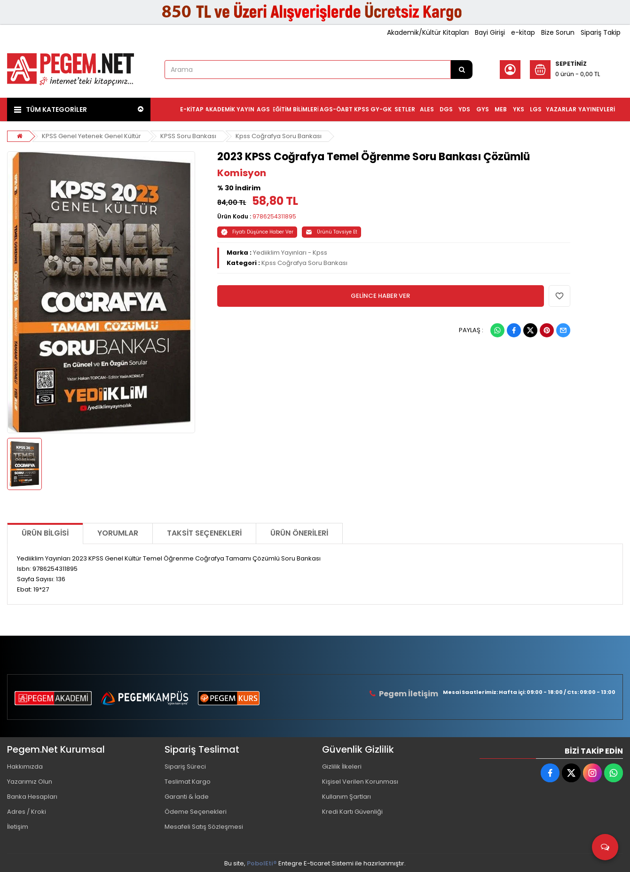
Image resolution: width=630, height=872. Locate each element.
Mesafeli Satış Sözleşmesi (204, 826)
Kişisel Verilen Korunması (360, 781)
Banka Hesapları (32, 796)
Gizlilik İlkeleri (342, 766)
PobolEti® (262, 863)
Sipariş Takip (601, 32)
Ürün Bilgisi (45, 533)
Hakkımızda (25, 766)
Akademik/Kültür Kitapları (428, 32)
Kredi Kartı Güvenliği (352, 811)
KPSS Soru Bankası (188, 136)
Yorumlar (117, 533)
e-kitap (523, 32)
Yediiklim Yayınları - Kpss (290, 252)
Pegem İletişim (408, 693)
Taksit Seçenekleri (204, 533)
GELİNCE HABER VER (380, 295)
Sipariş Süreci (185, 766)
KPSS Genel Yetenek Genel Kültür (91, 136)
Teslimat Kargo (188, 781)
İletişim (17, 826)
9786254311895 (274, 216)
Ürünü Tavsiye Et (331, 231)
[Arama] (461, 69)
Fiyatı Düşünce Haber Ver (257, 231)
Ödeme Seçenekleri (196, 811)
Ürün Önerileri (299, 533)
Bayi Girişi (490, 32)
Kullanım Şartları (346, 796)
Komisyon (241, 172)
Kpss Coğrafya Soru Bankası (279, 136)
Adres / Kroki (26, 811)
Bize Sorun (558, 32)
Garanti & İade (187, 796)
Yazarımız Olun (29, 781)
